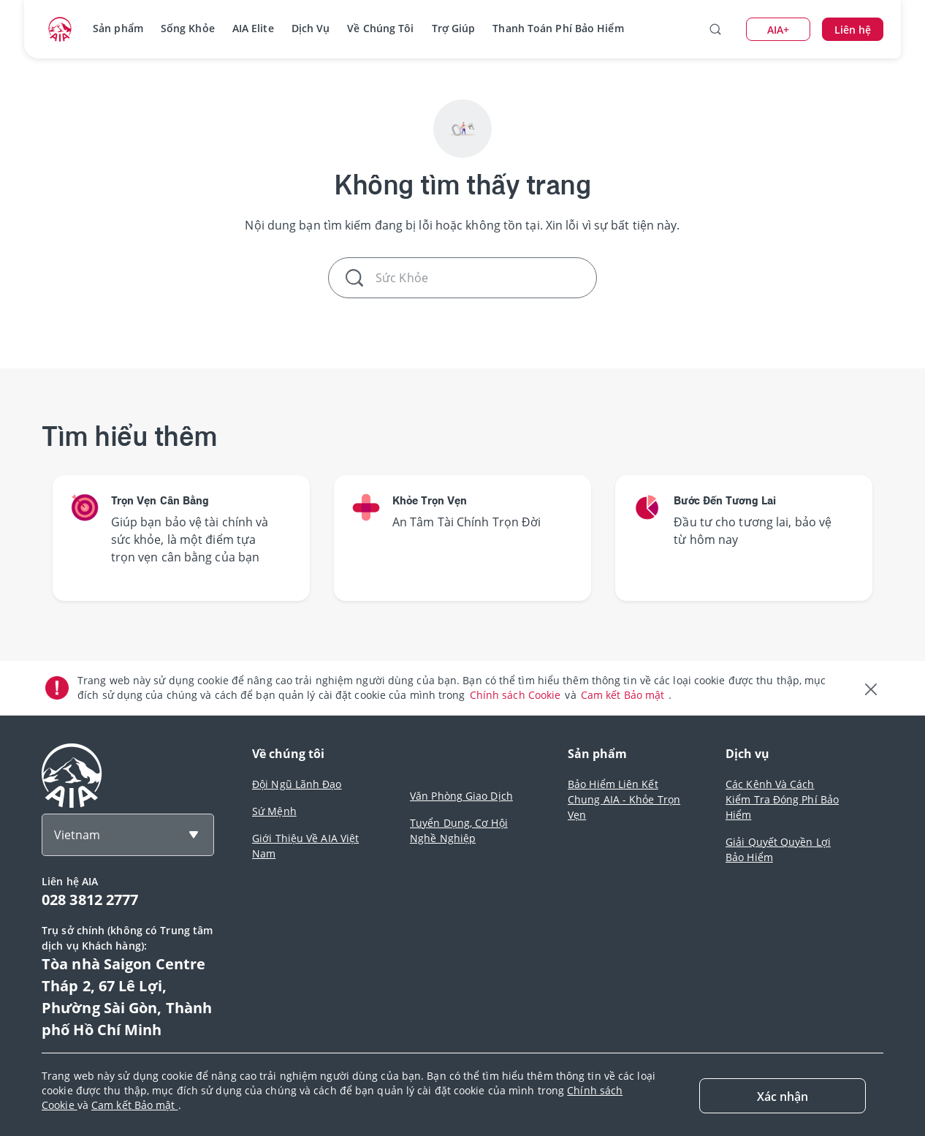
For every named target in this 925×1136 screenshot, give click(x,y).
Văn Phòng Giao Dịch (461, 796)
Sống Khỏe (188, 28)
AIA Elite (253, 28)
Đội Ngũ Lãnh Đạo (297, 784)
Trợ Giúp (454, 28)
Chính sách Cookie (517, 695)
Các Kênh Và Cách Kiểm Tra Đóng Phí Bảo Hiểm (782, 799)
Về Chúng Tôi (380, 28)
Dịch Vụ (311, 28)
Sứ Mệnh (274, 811)
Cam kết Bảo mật (624, 695)
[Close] (782, 1095)
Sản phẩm (118, 28)
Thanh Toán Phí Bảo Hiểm (557, 28)
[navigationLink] (60, 29)
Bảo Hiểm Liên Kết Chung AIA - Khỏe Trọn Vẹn (624, 799)
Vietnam (77, 835)
